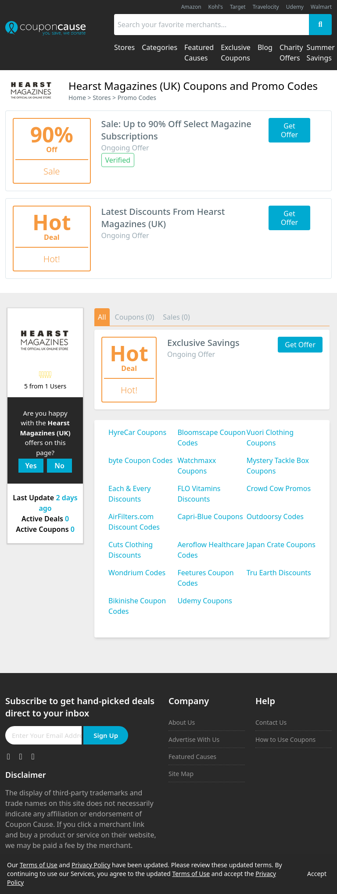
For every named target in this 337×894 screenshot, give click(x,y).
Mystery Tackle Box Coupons (278, 466)
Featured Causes (192, 756)
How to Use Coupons (285, 739)
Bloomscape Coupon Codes (211, 437)
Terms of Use (38, 865)
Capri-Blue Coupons (210, 516)
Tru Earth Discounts (279, 572)
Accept (316, 873)
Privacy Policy (91, 865)
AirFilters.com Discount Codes (134, 522)
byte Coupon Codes (140, 460)
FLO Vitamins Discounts (198, 494)
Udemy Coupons (204, 600)
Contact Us (271, 722)
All (102, 317)
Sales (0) (176, 317)
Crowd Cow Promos (279, 488)
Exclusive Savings (203, 343)
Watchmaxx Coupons (196, 466)
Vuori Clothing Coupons (270, 437)
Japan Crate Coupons (281, 544)
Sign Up (105, 735)
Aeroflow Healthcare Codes (210, 550)
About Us (181, 722)
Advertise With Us (193, 739)
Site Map (181, 773)
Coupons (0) (134, 317)
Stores (102, 97)
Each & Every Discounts (129, 494)
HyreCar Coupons (137, 432)
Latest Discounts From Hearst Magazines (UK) (163, 218)
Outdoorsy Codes (275, 516)
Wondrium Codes (136, 572)
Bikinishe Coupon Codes (137, 606)
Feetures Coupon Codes (205, 578)
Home (77, 97)
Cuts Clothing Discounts (130, 550)
